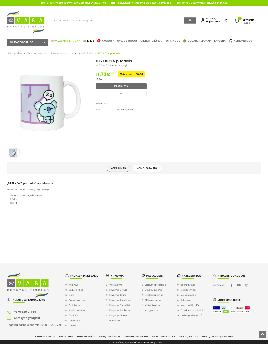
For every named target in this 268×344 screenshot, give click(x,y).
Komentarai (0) (147, 168)
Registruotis (213, 21)
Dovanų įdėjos (36, 53)
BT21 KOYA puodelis (109, 53)
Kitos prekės (15, 53)
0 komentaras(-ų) (117, 65)
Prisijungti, (211, 18)
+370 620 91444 (25, 312)
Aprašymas (118, 168)
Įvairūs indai (86, 53)
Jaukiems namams (62, 53)
